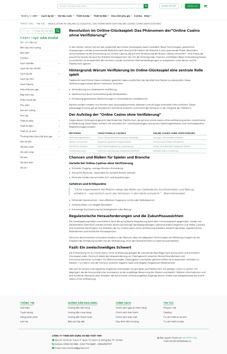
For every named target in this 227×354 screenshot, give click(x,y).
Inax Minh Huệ (189, 337)
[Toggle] (59, 63)
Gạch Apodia (26, 63)
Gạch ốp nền (27, 79)
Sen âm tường (27, 110)
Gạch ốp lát (48, 15)
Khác (148, 15)
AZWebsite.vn (183, 341)
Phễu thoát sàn (28, 100)
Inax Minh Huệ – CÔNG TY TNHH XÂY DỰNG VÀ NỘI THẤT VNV (31, 23)
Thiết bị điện (101, 15)
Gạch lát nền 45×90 (30, 68)
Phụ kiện (25, 105)
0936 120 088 (70, 344)
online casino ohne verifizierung (166, 120)
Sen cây (24, 115)
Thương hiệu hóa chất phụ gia (36, 136)
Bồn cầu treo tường (30, 47)
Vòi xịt (23, 167)
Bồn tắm (24, 53)
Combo (138, 16)
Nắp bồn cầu (27, 94)
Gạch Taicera (26, 84)
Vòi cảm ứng (26, 152)
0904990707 (105, 344)
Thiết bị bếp (83, 15)
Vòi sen (24, 157)
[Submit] (146, 6)
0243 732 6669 (88, 344)
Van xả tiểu (25, 141)
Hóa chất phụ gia (121, 15)
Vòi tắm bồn (26, 162)
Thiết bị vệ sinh (28, 131)
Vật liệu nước (66, 15)
